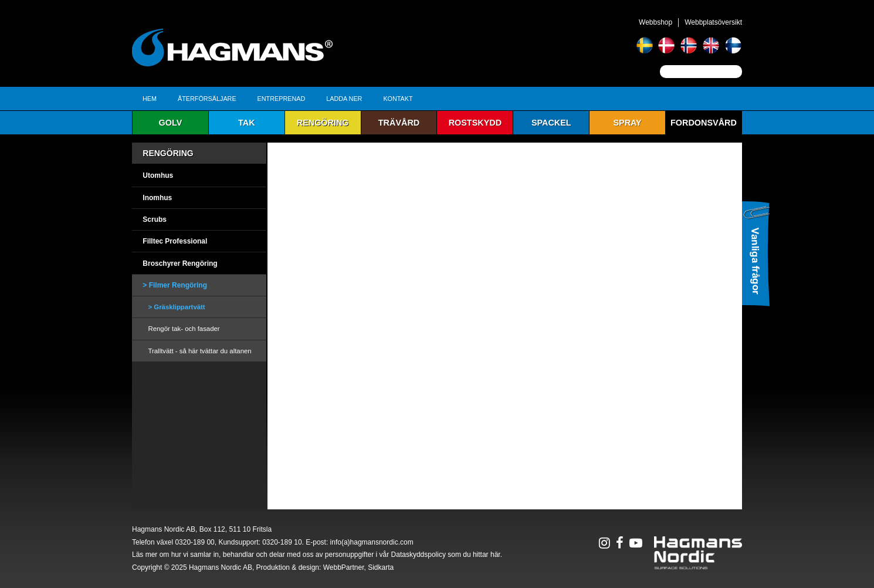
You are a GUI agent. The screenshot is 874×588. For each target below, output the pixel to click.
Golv (170, 122)
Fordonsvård (703, 122)
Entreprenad (282, 98)
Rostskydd (475, 122)
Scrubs (155, 219)
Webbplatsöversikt (713, 22)
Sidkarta (381, 567)
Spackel (551, 122)
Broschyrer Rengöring (180, 263)
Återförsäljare (207, 98)
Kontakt (397, 98)
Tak (246, 122)
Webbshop (655, 22)
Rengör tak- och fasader (183, 328)
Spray (627, 122)
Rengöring (323, 122)
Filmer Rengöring (178, 285)
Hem (150, 98)
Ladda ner (344, 98)
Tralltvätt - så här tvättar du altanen (199, 350)
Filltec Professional (175, 241)
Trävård (398, 122)
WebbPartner (343, 567)
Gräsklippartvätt (179, 306)
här (495, 554)
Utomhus (158, 175)
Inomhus (157, 198)
